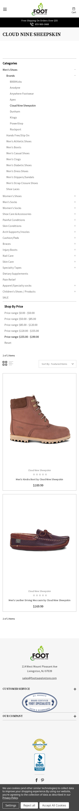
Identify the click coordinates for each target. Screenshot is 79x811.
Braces (7, 243)
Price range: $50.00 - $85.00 (20, 319)
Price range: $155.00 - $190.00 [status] (21, 336)
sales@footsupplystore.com (39, 678)
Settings (10, 805)
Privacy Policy (10, 797)
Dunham (15, 111)
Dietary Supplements (15, 273)
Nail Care (8, 255)
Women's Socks (12, 208)
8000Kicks (16, 81)
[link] (39, 732)
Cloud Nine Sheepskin (23, 105)
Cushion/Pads (11, 238)
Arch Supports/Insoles (16, 232)
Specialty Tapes (12, 267)
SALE (6, 297)
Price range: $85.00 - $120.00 (20, 325)
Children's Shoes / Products (19, 291)
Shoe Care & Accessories (17, 214)
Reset (7, 342)
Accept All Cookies (54, 805)
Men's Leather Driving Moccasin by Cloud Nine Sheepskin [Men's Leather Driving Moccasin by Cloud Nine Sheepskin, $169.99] (39, 600)
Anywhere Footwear (22, 93)
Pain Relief (9, 279)
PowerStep (16, 123)
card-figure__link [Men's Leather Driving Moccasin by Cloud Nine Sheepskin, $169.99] (39, 541)
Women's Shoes (12, 196)
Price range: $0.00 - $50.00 (19, 313)
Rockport (15, 129)
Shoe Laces (13, 189)
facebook (36, 780)
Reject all (29, 805)
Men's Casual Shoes (18, 153)
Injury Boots (10, 249)
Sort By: (46, 363)
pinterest (42, 780)
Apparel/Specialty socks (17, 285)
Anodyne (15, 87)
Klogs (13, 117)
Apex (13, 99)
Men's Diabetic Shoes (19, 165)
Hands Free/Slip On (17, 135)
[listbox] (63, 364)
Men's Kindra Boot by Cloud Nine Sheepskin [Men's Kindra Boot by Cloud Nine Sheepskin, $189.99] (39, 479)
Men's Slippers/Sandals (20, 177)
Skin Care (8, 261)
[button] (39, 63)
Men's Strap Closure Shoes (22, 183)
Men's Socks (10, 202)
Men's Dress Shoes (17, 171)
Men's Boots (13, 147)
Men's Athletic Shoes (18, 141)
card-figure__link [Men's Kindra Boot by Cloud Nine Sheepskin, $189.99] (39, 420)
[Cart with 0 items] (73, 7)
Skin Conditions (12, 226)
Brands (10, 75)
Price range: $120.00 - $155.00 (21, 331)
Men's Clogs (13, 159)
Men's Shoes (10, 69)
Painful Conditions (14, 220)
